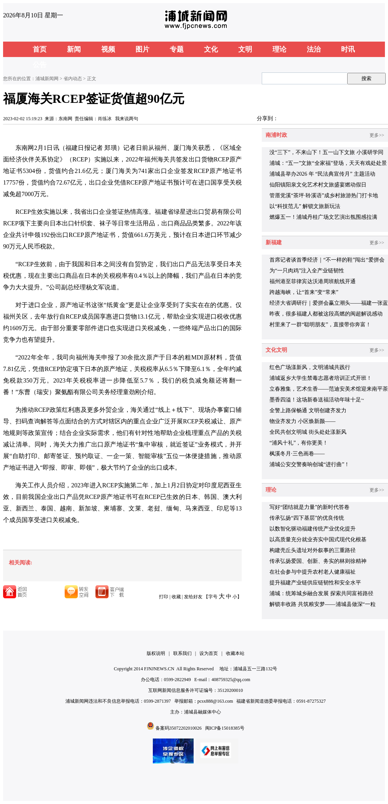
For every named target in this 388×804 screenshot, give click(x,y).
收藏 (176, 596)
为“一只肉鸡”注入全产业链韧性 (306, 271)
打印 (163, 596)
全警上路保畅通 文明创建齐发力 (307, 410)
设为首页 (208, 653)
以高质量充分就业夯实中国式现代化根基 (317, 539)
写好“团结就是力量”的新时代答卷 (309, 507)
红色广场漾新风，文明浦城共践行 (309, 367)
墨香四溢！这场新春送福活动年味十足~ (316, 400)
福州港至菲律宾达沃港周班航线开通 (312, 281)
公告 (40, 65)
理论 (279, 49)
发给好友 (193, 596)
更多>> (377, 135)
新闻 (74, 49)
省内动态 (73, 78)
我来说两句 (126, 118)
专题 (177, 49)
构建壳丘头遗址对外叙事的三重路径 (312, 550)
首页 (40, 49)
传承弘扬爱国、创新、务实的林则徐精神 (317, 561)
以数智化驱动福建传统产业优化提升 (312, 529)
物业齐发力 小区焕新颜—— (302, 421)
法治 (314, 49)
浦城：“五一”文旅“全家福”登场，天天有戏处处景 (328, 163)
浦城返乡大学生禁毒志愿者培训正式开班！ (320, 378)
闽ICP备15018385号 (225, 728)
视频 (108, 49)
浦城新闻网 (47, 78)
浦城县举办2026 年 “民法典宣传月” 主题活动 (322, 174)
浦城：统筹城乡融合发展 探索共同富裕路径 (321, 593)
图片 (142, 49)
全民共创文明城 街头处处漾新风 (307, 432)
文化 (211, 49)
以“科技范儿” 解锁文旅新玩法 (304, 206)
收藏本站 (235, 653)
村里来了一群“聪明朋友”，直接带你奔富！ (320, 324)
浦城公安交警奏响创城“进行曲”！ (309, 464)
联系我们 (182, 653)
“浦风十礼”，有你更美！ (298, 443)
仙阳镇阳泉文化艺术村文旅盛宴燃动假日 (317, 185)
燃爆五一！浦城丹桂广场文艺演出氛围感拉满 (323, 217)
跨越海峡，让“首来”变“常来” (303, 292)
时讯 (348, 49)
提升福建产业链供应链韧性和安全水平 (315, 583)
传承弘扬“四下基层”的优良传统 (306, 518)
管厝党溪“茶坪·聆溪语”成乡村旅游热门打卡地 (323, 195)
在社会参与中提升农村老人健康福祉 (312, 572)
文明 (245, 49)
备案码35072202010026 (179, 728)
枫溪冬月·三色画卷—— (297, 454)
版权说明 (156, 653)
